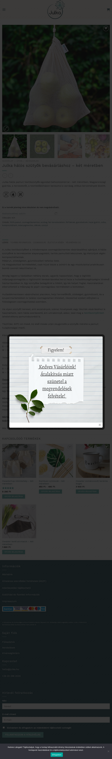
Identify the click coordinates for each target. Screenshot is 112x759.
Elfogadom (56, 755)
